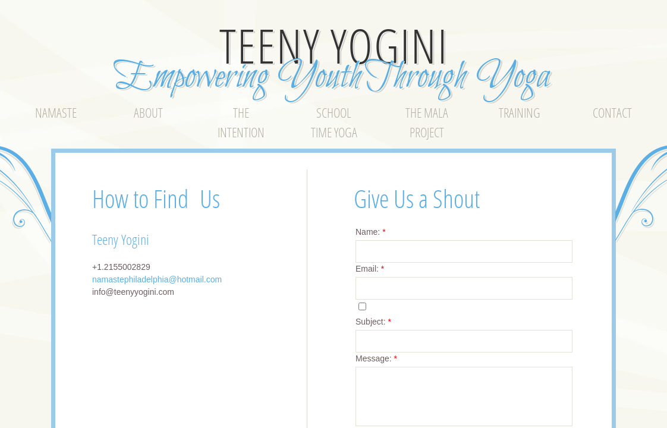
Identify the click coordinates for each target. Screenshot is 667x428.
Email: (369, 268)
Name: (370, 232)
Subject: (373, 321)
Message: (376, 358)
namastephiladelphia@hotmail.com (157, 279)
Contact (612, 112)
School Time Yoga (334, 122)
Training (519, 112)
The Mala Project (426, 122)
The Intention (241, 122)
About (148, 112)
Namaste (56, 112)
